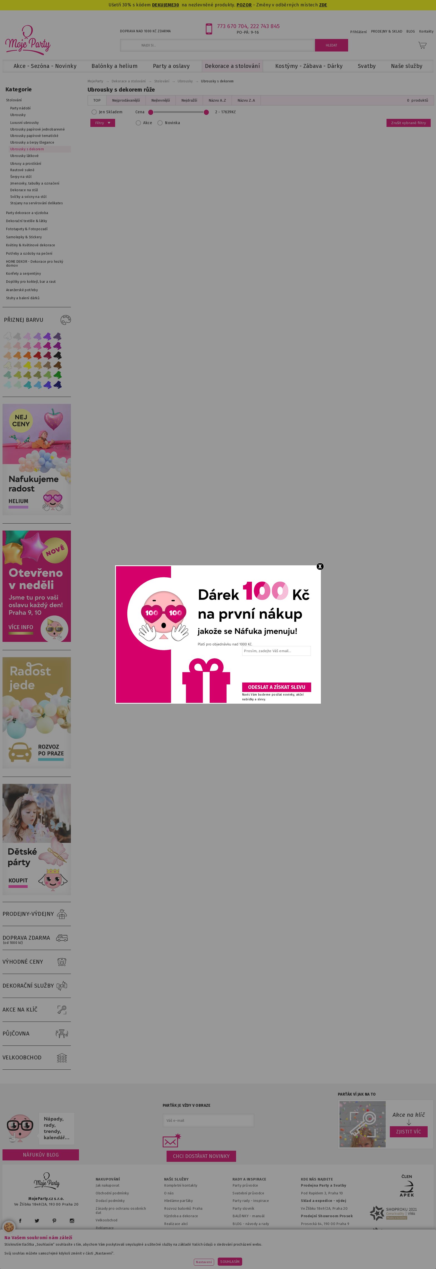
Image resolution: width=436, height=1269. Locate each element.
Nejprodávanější (126, 100)
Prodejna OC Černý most (323, 1231)
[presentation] (276, 671)
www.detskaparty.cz (209, 1257)
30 (176, 5)
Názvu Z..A (246, 100)
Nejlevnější (160, 100)
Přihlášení (358, 32)
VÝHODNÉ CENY (37, 962)
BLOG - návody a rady (250, 1224)
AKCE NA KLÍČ (37, 1010)
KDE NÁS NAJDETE (317, 1179)
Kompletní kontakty (180, 1185)
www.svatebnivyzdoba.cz (154, 1257)
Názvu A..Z (217, 100)
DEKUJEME (163, 5)
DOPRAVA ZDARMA (37, 938)
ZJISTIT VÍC (408, 1132)
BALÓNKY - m (244, 1216)
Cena (187, 112)
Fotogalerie (242, 1231)
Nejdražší (189, 100)
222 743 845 (265, 26)
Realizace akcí (176, 1224)
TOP (97, 100)
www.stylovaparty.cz (377, 1257)
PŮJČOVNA (37, 1034)
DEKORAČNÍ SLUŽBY (37, 986)
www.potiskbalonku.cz (325, 1257)
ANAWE (270, 1266)
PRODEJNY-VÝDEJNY (37, 914)
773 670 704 (232, 26)
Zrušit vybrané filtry (408, 123)
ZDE (323, 5)
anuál (260, 1216)
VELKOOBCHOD (37, 1058)
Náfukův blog (41, 1155)
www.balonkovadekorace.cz (266, 1257)
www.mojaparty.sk (102, 1257)
